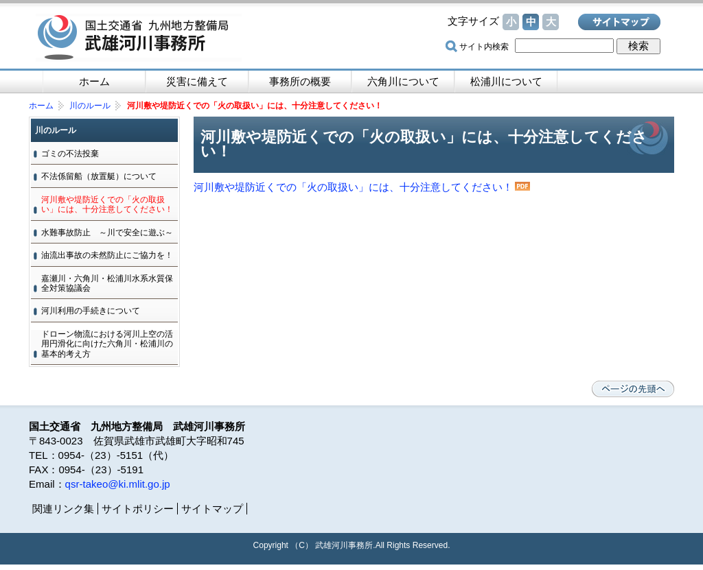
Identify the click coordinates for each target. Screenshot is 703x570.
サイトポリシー (138, 508)
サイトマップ (619, 22)
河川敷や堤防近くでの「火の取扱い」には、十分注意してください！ (353, 187)
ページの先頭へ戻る (633, 389)
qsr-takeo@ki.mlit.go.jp (117, 484)
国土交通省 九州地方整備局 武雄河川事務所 (139, 38)
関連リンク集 (63, 508)
